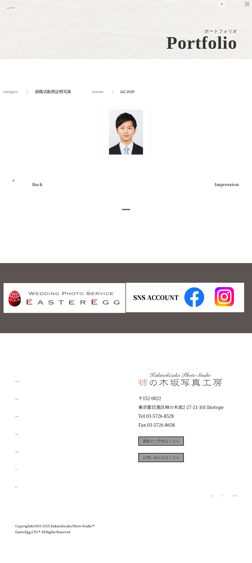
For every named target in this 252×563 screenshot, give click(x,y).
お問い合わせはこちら (175, 465)
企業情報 (171, 504)
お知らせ (193, 504)
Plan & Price (35, 378)
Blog (23, 483)
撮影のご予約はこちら (175, 443)
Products (29, 413)
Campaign (31, 448)
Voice (24, 466)
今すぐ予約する (126, 215)
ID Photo (29, 395)
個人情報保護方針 (223, 504)
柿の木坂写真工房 (44, 9)
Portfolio (29, 430)
